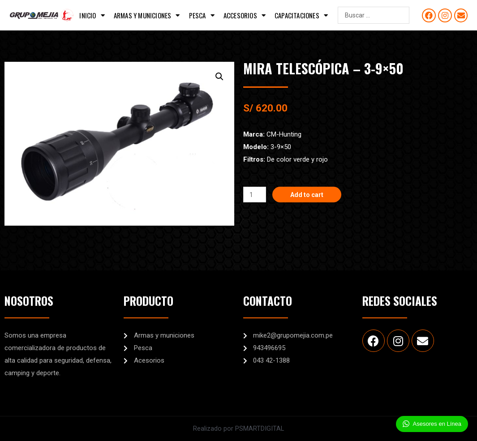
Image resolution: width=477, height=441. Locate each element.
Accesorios (244, 15)
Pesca (202, 15)
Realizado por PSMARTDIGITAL (238, 428)
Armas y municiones (147, 15)
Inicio (91, 15)
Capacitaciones (301, 15)
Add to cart (309, 194)
